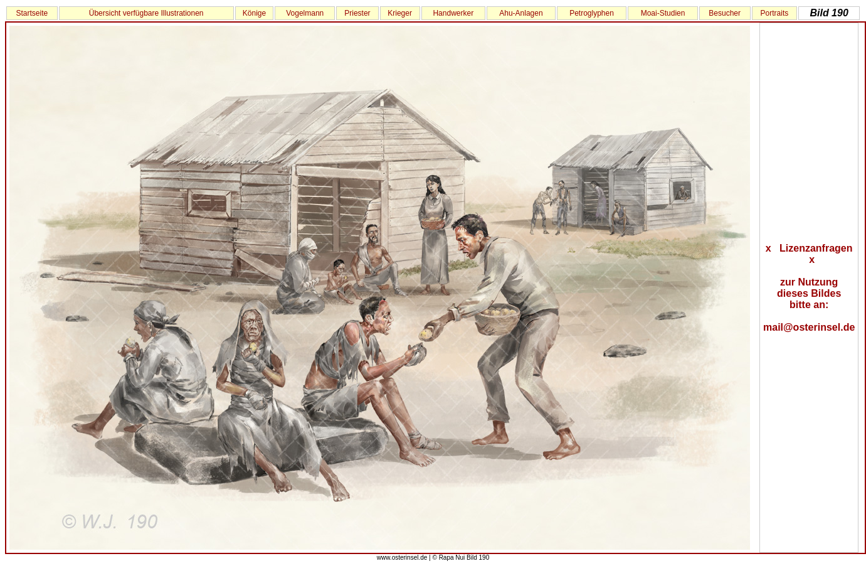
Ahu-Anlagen (520, 13)
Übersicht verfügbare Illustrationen (146, 13)
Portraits (775, 13)
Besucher (725, 13)
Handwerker (453, 13)
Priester (357, 13)
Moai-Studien (663, 13)
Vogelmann (305, 13)
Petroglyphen (591, 13)
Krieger (400, 13)
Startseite (32, 13)
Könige (254, 13)
